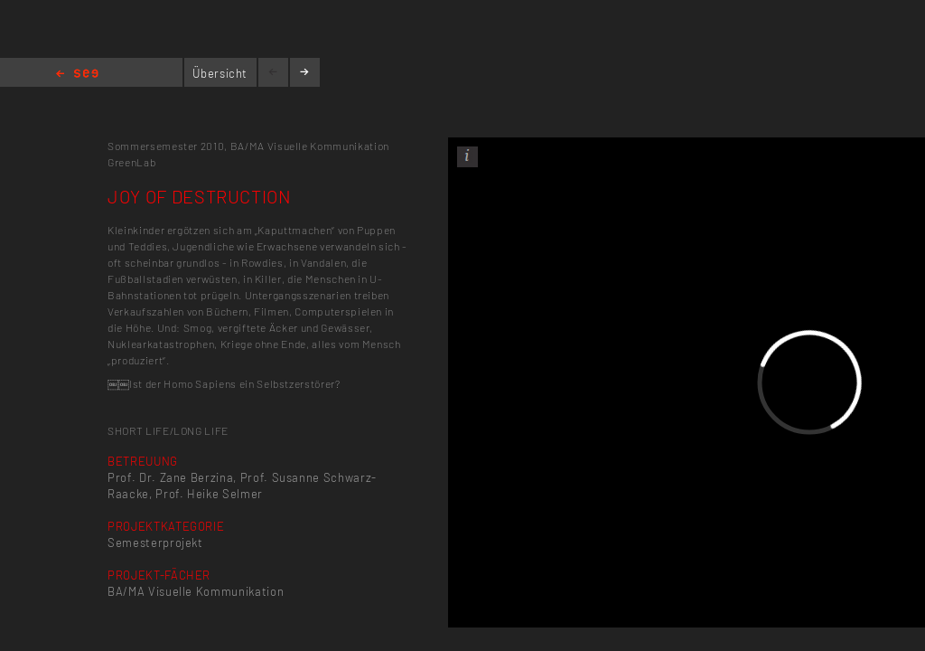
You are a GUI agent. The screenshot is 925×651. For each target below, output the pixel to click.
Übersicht (220, 73)
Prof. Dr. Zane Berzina (170, 477)
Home (77, 74)
